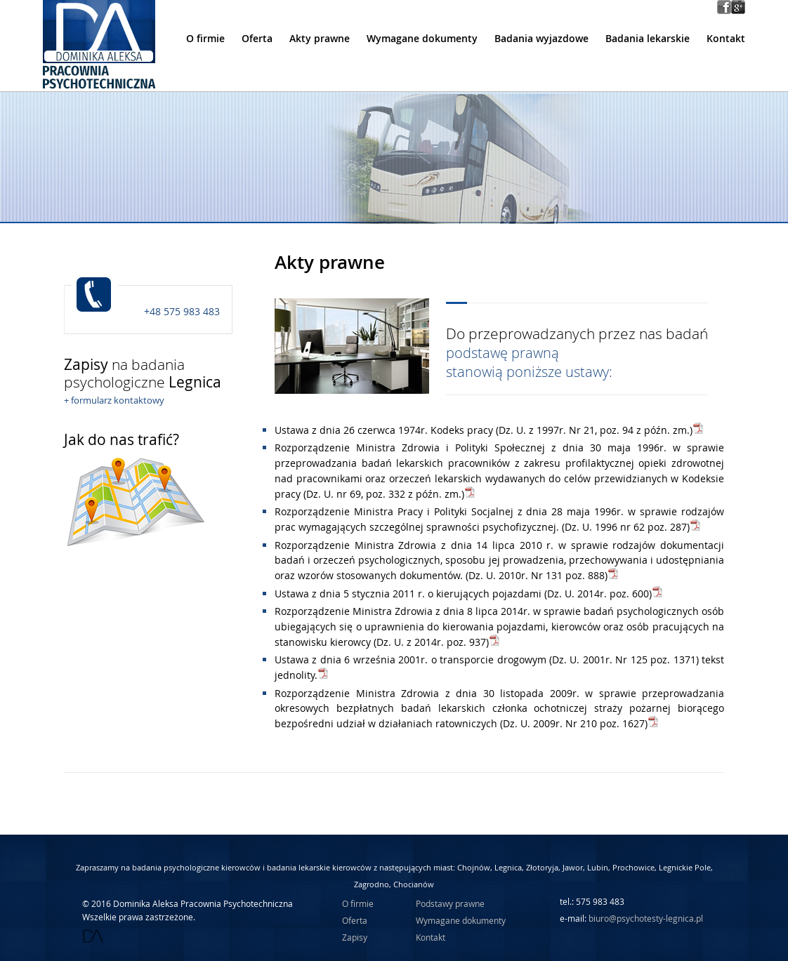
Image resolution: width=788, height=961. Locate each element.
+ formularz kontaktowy (114, 400)
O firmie (205, 39)
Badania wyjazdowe (541, 39)
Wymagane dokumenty (422, 39)
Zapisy (354, 937)
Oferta (257, 39)
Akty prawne (319, 39)
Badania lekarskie (647, 39)
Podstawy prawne (450, 903)
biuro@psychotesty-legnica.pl (646, 918)
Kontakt (726, 39)
